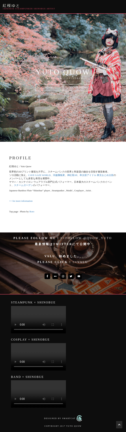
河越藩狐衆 (59, 175)
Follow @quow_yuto (88, 238)
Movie (49, 88)
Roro (31, 211)
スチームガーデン (23, 185)
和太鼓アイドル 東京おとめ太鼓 (97, 175)
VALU (82, 262)
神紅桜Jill (72, 175)
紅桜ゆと (11, 5)
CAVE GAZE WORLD (39, 175)
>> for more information (21, 201)
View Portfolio (77, 88)
